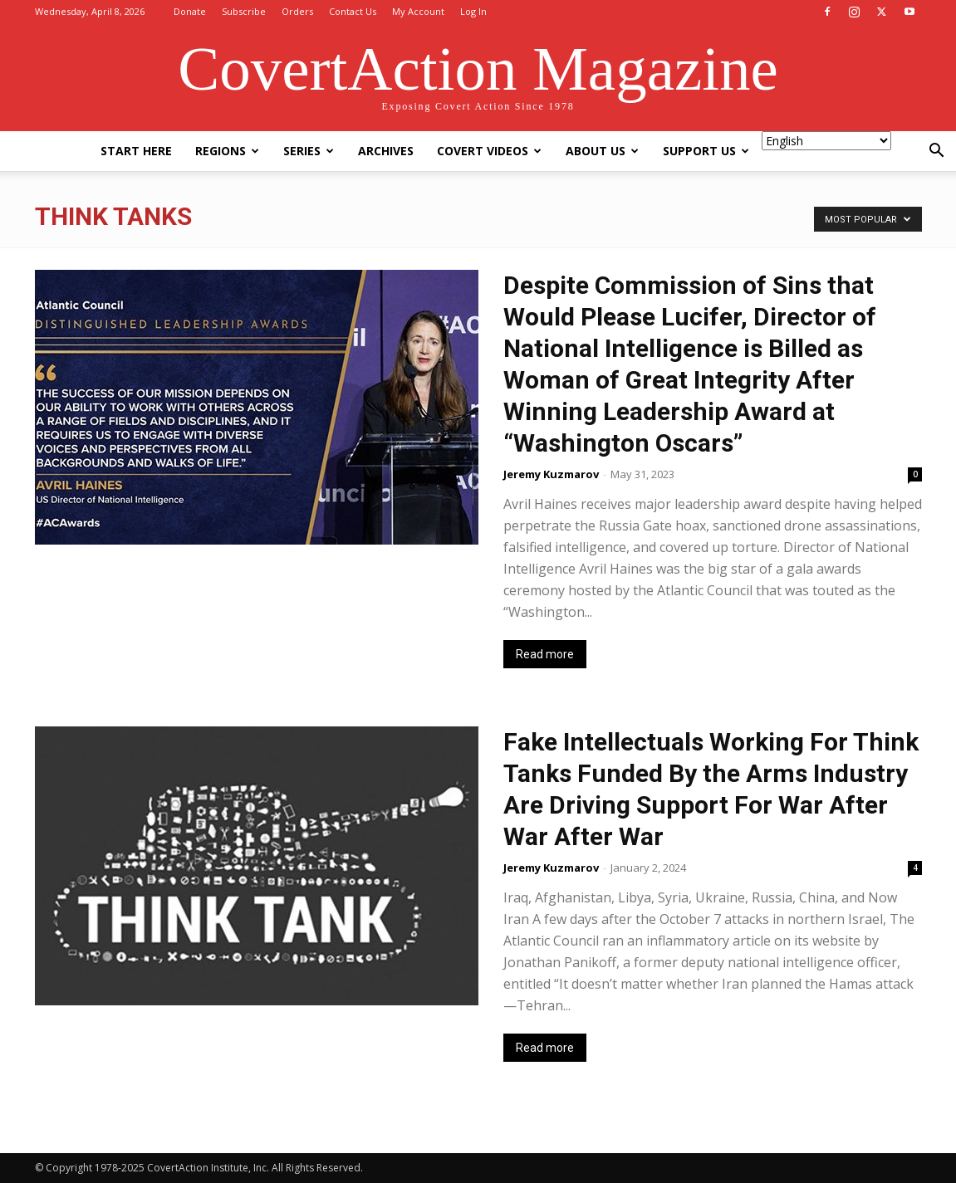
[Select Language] (826, 140)
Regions (227, 151)
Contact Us (352, 11)
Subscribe (244, 11)
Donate (190, 11)
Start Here (136, 151)
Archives (386, 151)
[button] (936, 152)
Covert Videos (489, 151)
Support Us (706, 151)
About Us (602, 151)
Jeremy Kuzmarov (551, 474)
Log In (473, 11)
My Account (418, 11)
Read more (545, 654)
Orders (297, 11)
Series (308, 151)
